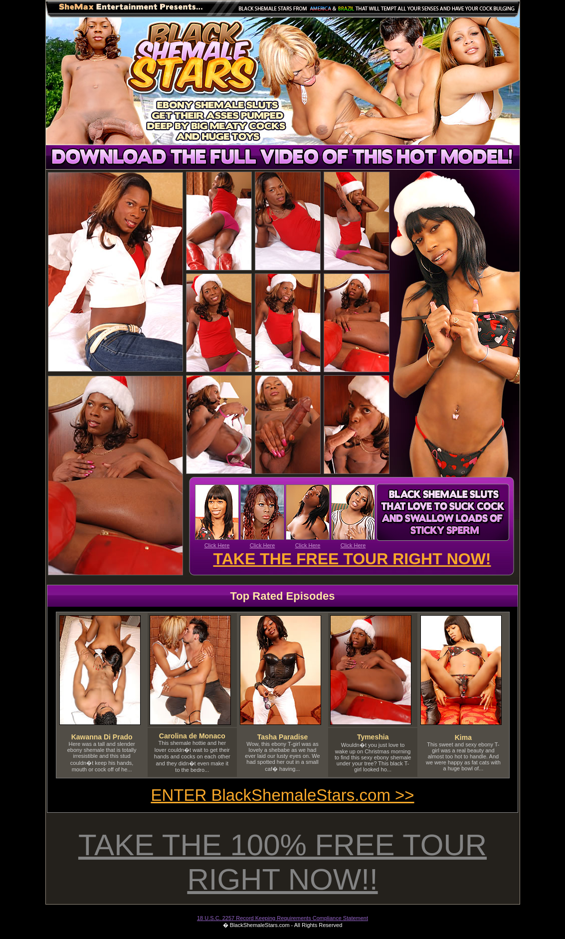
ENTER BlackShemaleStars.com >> (282, 795)
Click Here (217, 545)
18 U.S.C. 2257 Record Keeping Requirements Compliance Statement (282, 918)
